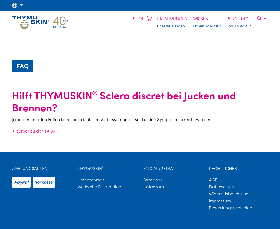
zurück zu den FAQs (33, 131)
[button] (17, 5)
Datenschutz (221, 186)
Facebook (152, 180)
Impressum (220, 201)
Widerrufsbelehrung (229, 193)
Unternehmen (91, 180)
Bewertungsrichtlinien (230, 207)
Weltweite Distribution (99, 186)
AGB (213, 180)
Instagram (153, 186)
